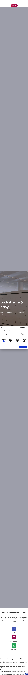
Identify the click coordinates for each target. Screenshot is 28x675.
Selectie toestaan (14, 346)
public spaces (23, 614)
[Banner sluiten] (26, 327)
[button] (25, 2)
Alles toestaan (23, 346)
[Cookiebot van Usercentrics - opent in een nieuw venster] (21, 327)
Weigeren (5, 346)
